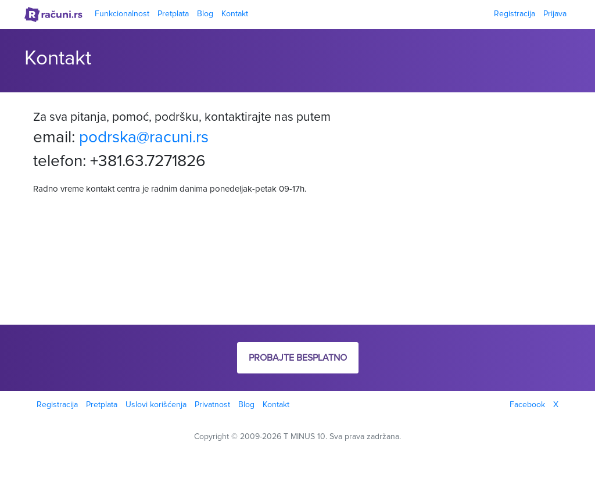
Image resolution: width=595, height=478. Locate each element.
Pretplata (173, 14)
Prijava (555, 14)
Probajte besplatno (298, 357)
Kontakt (234, 14)
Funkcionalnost (122, 14)
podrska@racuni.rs (144, 138)
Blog (205, 14)
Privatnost (212, 405)
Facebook (527, 405)
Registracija (514, 14)
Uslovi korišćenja (156, 405)
